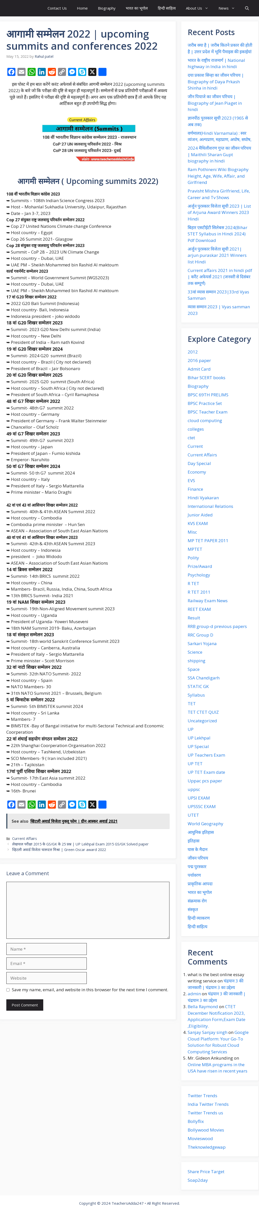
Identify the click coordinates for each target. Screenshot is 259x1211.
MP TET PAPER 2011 (208, 540)
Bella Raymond (203, 1006)
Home (82, 8)
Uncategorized (202, 721)
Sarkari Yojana (202, 643)
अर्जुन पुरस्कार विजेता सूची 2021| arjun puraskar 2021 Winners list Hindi (217, 255)
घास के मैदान (197, 849)
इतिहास (193, 841)
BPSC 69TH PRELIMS (208, 395)
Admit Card (199, 369)
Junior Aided (200, 515)
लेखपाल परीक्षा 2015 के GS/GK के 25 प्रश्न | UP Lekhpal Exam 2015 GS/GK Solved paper (80, 844)
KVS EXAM (198, 523)
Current (195, 446)
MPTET (195, 549)
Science (195, 652)
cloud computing (205, 420)
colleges (196, 429)
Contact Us (57, 8)
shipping (196, 661)
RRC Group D (200, 635)
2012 (193, 352)
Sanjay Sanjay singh (207, 1032)
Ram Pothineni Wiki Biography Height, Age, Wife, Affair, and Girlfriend (218, 176)
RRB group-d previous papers (217, 626)
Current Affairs (24, 838)
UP (190, 729)
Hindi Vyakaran (203, 498)
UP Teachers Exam (206, 755)
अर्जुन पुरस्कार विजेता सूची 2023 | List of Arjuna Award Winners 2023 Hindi (219, 212)
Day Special (199, 463)
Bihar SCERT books (206, 377)
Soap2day (198, 1180)
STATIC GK (198, 686)
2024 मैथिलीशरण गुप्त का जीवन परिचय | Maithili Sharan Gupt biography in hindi (219, 154)
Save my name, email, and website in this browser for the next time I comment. (90, 990)
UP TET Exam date (206, 772)
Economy (197, 472)
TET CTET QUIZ (203, 712)
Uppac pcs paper (205, 781)
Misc (192, 532)
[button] (247, 8)
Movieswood (200, 1138)
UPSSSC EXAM (202, 806)
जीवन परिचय (198, 858)
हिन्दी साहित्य (167, 8)
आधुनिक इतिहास (201, 832)
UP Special (198, 746)
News (229, 8)
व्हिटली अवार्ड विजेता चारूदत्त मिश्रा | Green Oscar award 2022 (59, 849)
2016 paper (199, 360)
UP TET (195, 763)
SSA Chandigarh (204, 678)
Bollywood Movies (206, 1130)
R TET (193, 583)
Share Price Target (206, 1171)
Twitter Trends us (205, 1113)
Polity (193, 558)
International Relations (210, 506)
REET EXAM (199, 609)
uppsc (194, 789)
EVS (191, 480)
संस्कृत (193, 909)
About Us (199, 8)
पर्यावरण (194, 875)
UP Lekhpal (199, 738)
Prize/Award (200, 566)
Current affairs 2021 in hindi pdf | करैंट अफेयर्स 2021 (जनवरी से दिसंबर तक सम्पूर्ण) (220, 276)
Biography (107, 8)
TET (192, 703)
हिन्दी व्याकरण (199, 918)
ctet (191, 438)
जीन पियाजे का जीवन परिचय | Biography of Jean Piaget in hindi (215, 103)
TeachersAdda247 (128, 1203)
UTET (193, 815)
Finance (195, 489)
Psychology (199, 575)
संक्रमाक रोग (197, 901)
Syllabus (196, 695)
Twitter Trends (202, 1095)
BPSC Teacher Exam (207, 412)
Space (194, 669)
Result (194, 618)
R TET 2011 (199, 592)
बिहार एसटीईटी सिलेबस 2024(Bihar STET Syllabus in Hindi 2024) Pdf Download (217, 234)
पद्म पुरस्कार (197, 866)
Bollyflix (196, 1121)
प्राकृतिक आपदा (200, 884)
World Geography (205, 824)
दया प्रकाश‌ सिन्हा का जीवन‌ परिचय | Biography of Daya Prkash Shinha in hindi (216, 81)
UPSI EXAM (199, 798)
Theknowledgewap (207, 1147)
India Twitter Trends (208, 1104)
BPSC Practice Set (205, 403)
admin (194, 994)
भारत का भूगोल (137, 8)
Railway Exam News (208, 600)
